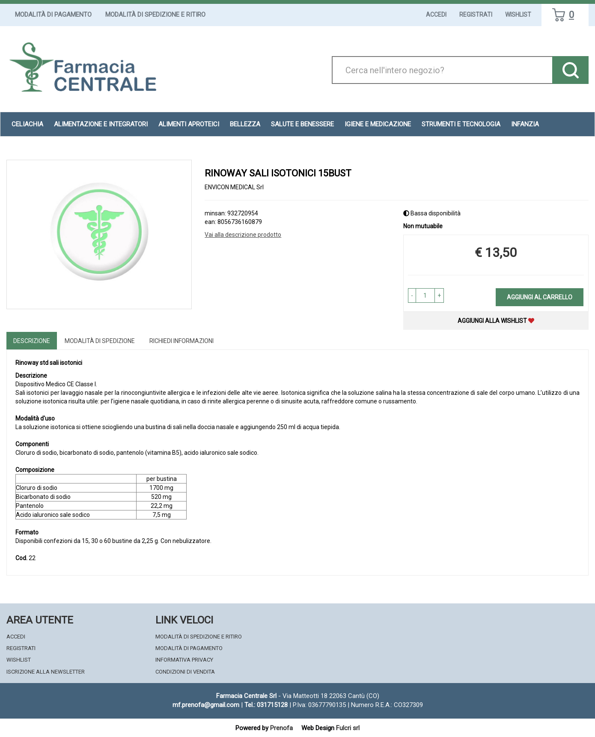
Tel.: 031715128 (266, 705)
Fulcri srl (348, 728)
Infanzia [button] (525, 124)
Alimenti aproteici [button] (188, 124)
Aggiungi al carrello (539, 297)
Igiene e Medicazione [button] (378, 124)
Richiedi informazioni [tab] (181, 340)
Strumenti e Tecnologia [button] (461, 124)
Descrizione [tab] (31, 340)
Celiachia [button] (27, 124)
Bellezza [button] (245, 124)
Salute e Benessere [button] (302, 124)
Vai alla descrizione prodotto (243, 234)
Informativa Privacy (184, 659)
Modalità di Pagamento (53, 14)
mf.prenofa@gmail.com (206, 705)
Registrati (475, 14)
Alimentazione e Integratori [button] (101, 124)
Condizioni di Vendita (185, 671)
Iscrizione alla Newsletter (45, 671)
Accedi (436, 14)
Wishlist (518, 14)
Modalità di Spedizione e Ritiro (155, 14)
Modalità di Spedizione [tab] (100, 340)
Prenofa (281, 728)
